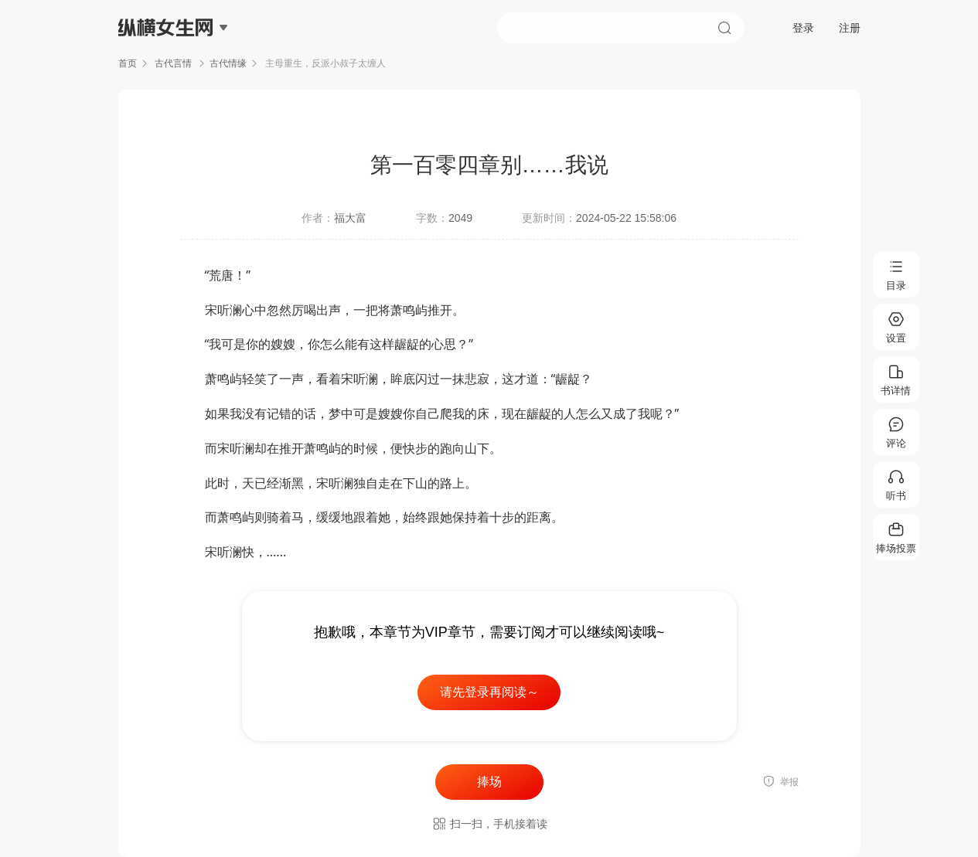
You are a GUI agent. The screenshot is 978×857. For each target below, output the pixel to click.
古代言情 (173, 63)
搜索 (724, 28)
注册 (849, 28)
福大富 (350, 218)
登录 (803, 28)
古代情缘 (228, 63)
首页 (127, 63)
